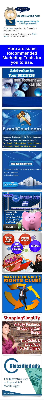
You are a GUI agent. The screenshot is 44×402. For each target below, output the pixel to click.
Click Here (8, 28)
